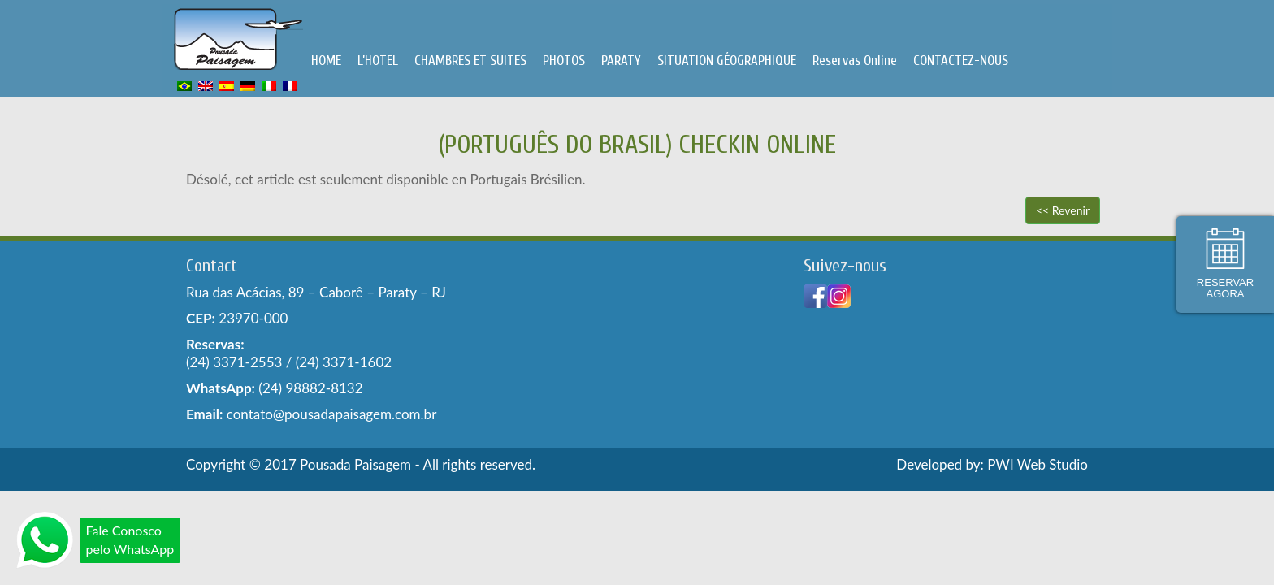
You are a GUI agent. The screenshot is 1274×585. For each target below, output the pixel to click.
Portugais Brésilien (526, 179)
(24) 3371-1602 (344, 361)
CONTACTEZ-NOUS (960, 60)
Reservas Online (854, 60)
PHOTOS (564, 60)
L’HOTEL (378, 60)
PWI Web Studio (1037, 464)
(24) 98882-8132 (310, 387)
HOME (326, 60)
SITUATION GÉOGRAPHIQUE (726, 60)
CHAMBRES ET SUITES (470, 60)
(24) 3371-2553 (234, 361)
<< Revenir (1063, 210)
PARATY (621, 60)
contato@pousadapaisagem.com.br (329, 413)
